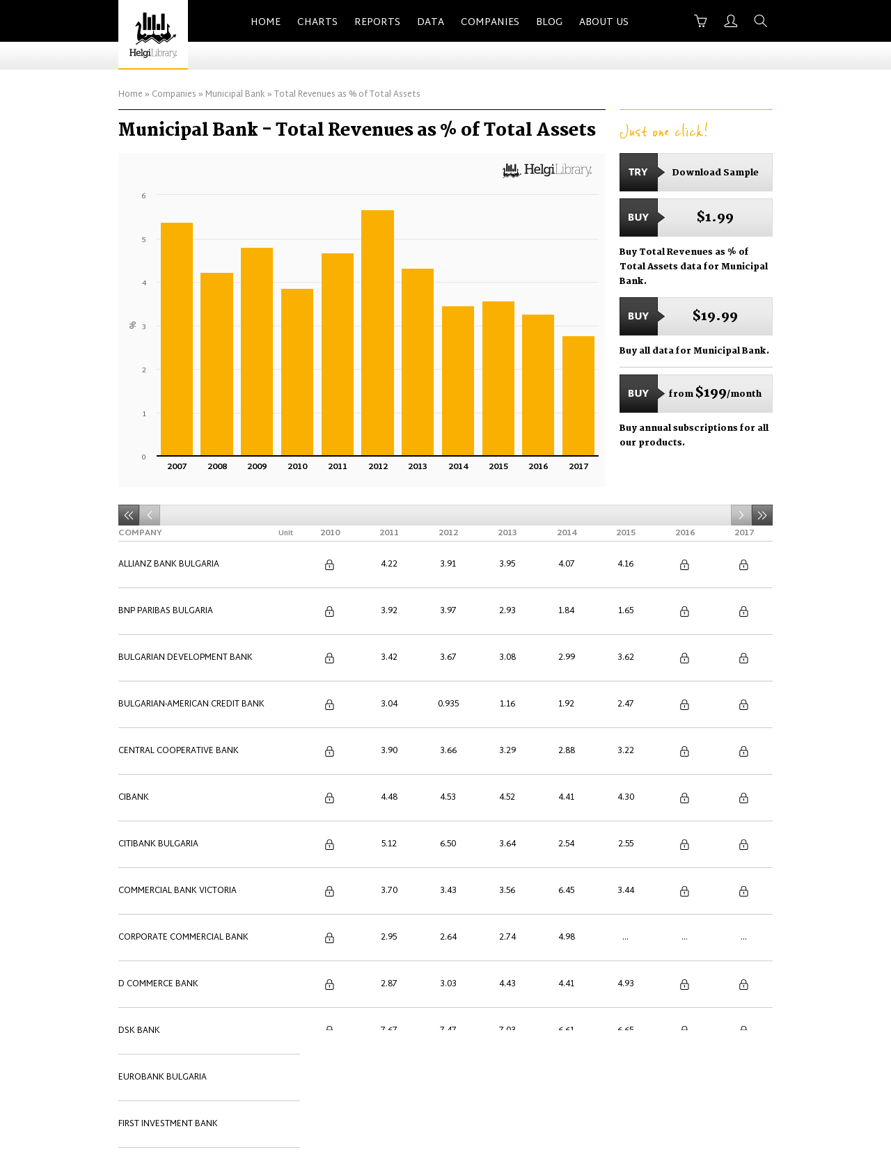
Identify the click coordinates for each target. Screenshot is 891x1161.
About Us (604, 22)
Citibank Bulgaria (158, 650)
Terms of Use (614, 1072)
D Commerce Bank (158, 700)
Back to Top (743, 1072)
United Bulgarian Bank (170, 984)
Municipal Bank (235, 94)
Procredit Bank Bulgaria (174, 867)
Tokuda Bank (148, 950)
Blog (549, 22)
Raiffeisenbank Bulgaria (173, 884)
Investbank (144, 800)
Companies (490, 22)
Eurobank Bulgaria (162, 733)
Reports (377, 22)
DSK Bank (139, 717)
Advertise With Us (527, 1072)
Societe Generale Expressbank (187, 900)
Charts (317, 22)
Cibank (133, 633)
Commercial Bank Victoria (177, 666)
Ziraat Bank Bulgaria (166, 1001)
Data (430, 22)
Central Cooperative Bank (178, 616)
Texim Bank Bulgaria (164, 934)
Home (266, 22)
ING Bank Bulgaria (159, 767)
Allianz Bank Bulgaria (168, 550)
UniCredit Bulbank (160, 967)
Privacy (680, 1072)
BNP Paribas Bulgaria (165, 566)
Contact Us (443, 1072)
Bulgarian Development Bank (185, 583)
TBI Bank (137, 917)
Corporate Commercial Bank (183, 683)
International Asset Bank (176, 783)
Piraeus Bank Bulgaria (168, 850)
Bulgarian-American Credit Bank (191, 600)
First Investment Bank (168, 750)
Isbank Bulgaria (154, 817)
